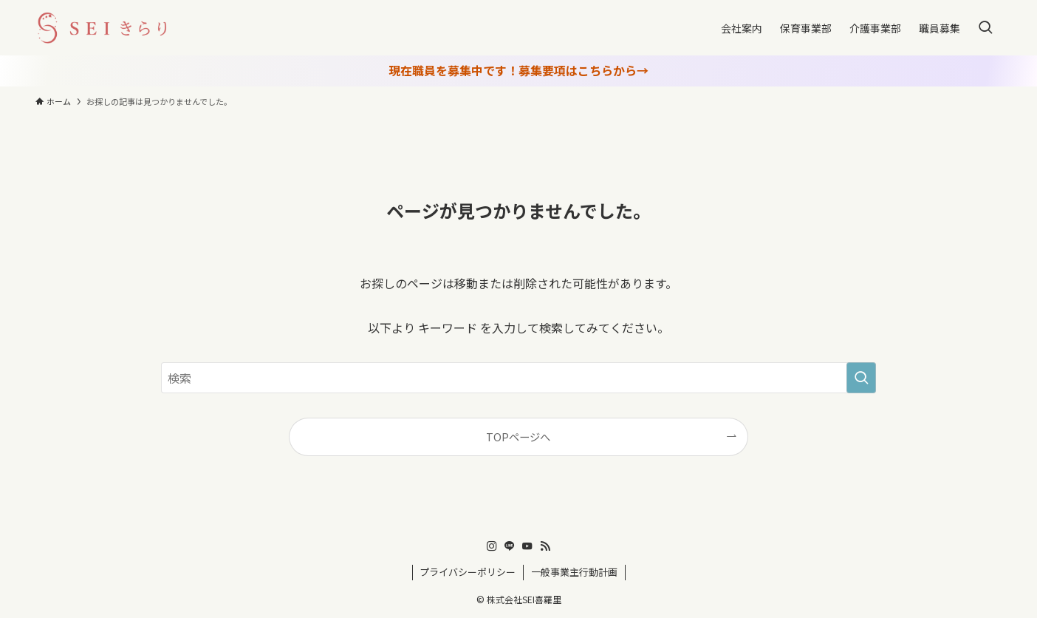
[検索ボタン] (985, 27)
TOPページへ (518, 436)
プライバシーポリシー (468, 572)
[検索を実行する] (861, 377)
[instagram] (492, 546)
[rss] (545, 546)
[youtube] (527, 546)
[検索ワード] (518, 377)
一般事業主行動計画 (574, 572)
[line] (509, 546)
